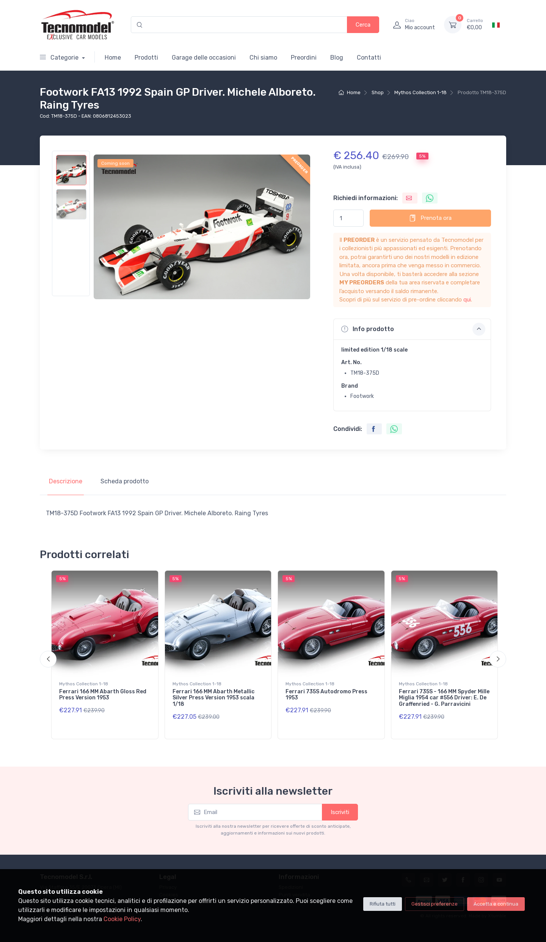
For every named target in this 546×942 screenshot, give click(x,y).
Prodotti (146, 57)
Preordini (304, 57)
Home (113, 57)
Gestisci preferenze (434, 904)
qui (467, 299)
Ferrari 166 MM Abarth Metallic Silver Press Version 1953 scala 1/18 (213, 698)
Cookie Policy (122, 919)
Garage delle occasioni (204, 57)
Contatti (369, 57)
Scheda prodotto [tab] (124, 481)
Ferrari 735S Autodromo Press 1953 (326, 694)
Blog (336, 57)
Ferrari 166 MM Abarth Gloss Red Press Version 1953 (102, 694)
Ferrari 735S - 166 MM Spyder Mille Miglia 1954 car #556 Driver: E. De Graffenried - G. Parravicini (444, 698)
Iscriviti (340, 812)
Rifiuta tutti (382, 904)
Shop (378, 92)
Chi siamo (263, 57)
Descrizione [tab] (65, 481)
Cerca (363, 24)
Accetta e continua (496, 904)
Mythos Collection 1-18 (420, 92)
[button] (412, 329)
